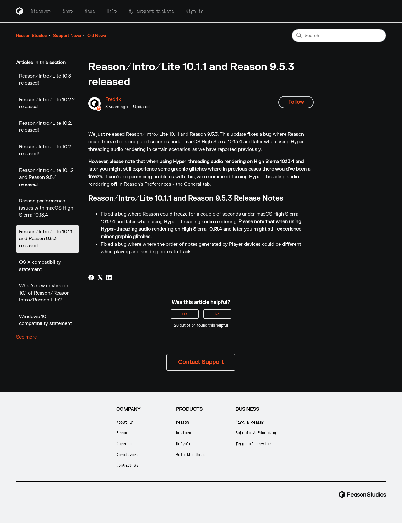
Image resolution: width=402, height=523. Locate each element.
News (90, 11)
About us (125, 422)
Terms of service (253, 444)
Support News (67, 35)
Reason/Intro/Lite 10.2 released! (45, 150)
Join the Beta (190, 454)
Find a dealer (250, 422)
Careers (124, 444)
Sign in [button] (195, 11)
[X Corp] (100, 277)
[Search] (339, 35)
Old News (96, 35)
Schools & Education (256, 433)
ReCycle (183, 444)
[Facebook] (91, 277)
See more (26, 337)
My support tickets (151, 11)
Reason (182, 422)
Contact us (127, 465)
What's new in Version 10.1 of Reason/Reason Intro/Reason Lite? (44, 293)
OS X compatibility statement (40, 266)
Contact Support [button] (201, 362)
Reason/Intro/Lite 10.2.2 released (47, 103)
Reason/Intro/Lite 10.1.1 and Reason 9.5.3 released (45, 239)
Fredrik (113, 99)
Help (112, 11)
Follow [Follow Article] (296, 102)
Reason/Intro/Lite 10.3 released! (45, 79)
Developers (127, 454)
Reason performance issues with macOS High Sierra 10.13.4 (46, 208)
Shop (68, 11)
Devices (183, 433)
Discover (41, 11)
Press (121, 433)
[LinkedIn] (109, 277)
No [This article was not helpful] (217, 313)
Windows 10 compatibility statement (45, 320)
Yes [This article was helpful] (184, 313)
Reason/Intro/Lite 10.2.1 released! (46, 127)
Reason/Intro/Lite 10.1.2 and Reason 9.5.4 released (46, 178)
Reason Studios (31, 35)
